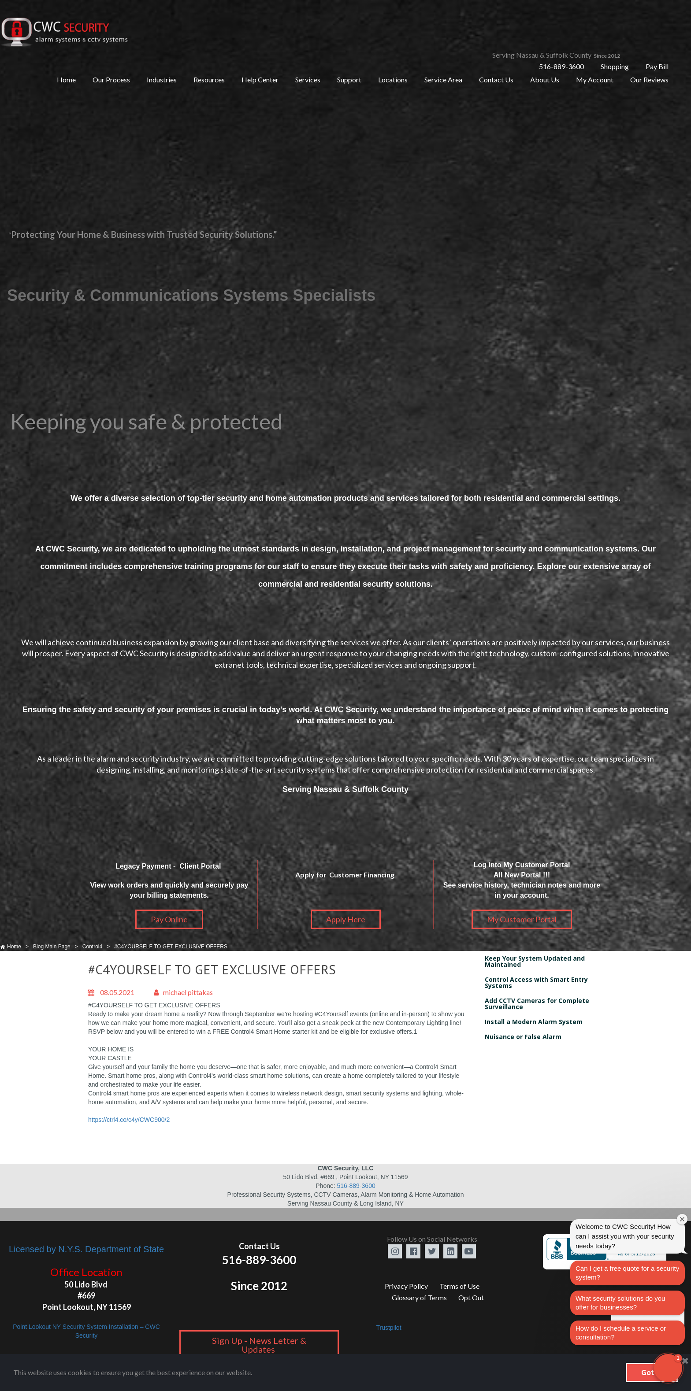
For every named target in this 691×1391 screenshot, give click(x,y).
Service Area (443, 79)
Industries (162, 79)
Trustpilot (388, 1327)
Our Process (111, 79)
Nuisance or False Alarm (523, 1036)
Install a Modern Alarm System (534, 1021)
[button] (668, 1368)
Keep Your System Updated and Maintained (535, 961)
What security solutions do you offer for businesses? (620, 1303)
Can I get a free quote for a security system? (627, 1273)
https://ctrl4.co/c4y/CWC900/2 (129, 1119)
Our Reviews (649, 79)
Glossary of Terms (419, 1297)
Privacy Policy (406, 1286)
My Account (594, 79)
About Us (544, 79)
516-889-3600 (561, 66)
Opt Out (471, 1297)
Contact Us (496, 79)
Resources (209, 79)
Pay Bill (657, 66)
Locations (393, 79)
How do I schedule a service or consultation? (621, 1332)
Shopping (615, 66)
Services (307, 79)
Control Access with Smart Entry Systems (536, 982)
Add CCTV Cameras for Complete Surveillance (537, 1003)
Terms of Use (459, 1286)
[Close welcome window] (682, 1219)
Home (66, 79)
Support (349, 79)
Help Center (260, 79)
